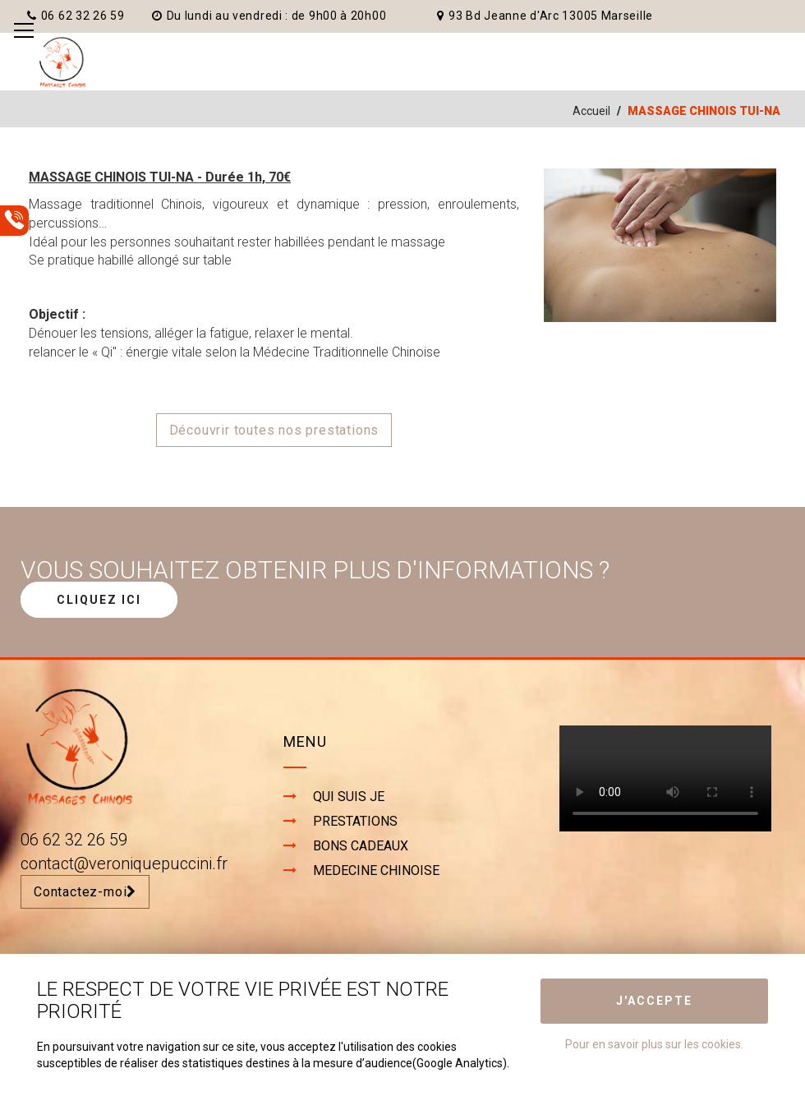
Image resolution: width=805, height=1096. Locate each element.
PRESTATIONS (355, 821)
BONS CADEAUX (360, 846)
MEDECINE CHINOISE (376, 870)
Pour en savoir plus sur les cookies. (654, 1044)
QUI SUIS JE (348, 796)
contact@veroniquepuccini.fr (124, 863)
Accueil (591, 110)
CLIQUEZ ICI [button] (99, 599)
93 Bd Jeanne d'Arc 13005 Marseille (545, 15)
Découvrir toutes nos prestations (274, 430)
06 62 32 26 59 (76, 15)
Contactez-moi (85, 892)
